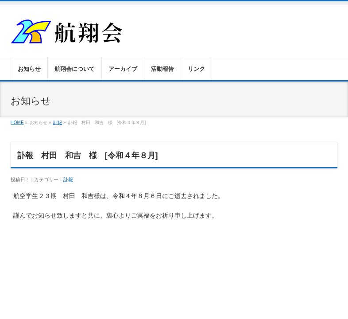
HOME (17, 122)
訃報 (57, 122)
